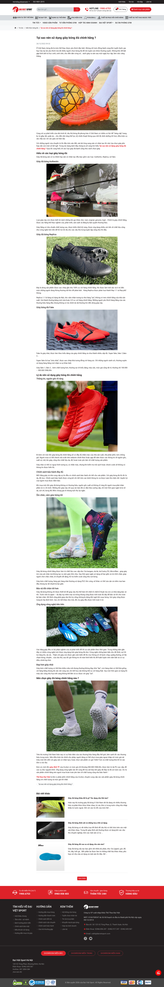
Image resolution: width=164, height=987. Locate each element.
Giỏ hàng (120, 9)
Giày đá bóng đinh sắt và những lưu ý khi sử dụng (87, 823)
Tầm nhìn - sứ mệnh (21, 919)
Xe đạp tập (41, 17)
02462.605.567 (126, 929)
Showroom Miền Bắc (53, 953)
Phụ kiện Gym (75, 17)
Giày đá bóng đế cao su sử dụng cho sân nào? (86, 844)
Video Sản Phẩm (50, 23)
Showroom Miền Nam (110, 953)
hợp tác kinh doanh (87, 23)
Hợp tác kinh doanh (68, 926)
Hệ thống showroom (20, 2)
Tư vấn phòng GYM (68, 23)
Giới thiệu (121, 2)
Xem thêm (82, 878)
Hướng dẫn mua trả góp (22, 933)
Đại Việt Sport (88, 982)
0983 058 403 (62, 893)
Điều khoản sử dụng (21, 930)
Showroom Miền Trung (81, 953)
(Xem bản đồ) (17, 972)
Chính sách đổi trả (44, 919)
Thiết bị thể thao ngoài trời (138, 17)
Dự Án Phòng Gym (123, 23)
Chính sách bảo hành (45, 926)
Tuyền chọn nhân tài (68, 916)
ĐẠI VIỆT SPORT (106, 23)
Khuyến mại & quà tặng (69, 922)
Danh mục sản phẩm (140, 9)
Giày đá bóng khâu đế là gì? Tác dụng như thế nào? (88, 798)
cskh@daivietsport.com (100, 934)
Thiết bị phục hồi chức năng (110, 17)
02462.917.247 (113, 929)
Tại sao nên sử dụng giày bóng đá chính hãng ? (55, 784)
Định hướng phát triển (22, 923)
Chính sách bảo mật (21, 926)
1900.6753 (24, 893)
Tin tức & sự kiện (67, 919)
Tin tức (131, 2)
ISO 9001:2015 (38, 2)
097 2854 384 (24, 969)
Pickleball (90, 17)
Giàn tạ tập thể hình (23, 18)
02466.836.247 (100, 929)
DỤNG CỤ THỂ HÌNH (57, 17)
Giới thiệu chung (20, 916)
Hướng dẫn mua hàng (45, 912)
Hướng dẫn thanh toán (45, 916)
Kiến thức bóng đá (32, 28)
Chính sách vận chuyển (45, 922)
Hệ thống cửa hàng (68, 912)
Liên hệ (148, 2)
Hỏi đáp (140, 2)
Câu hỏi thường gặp (44, 929)
